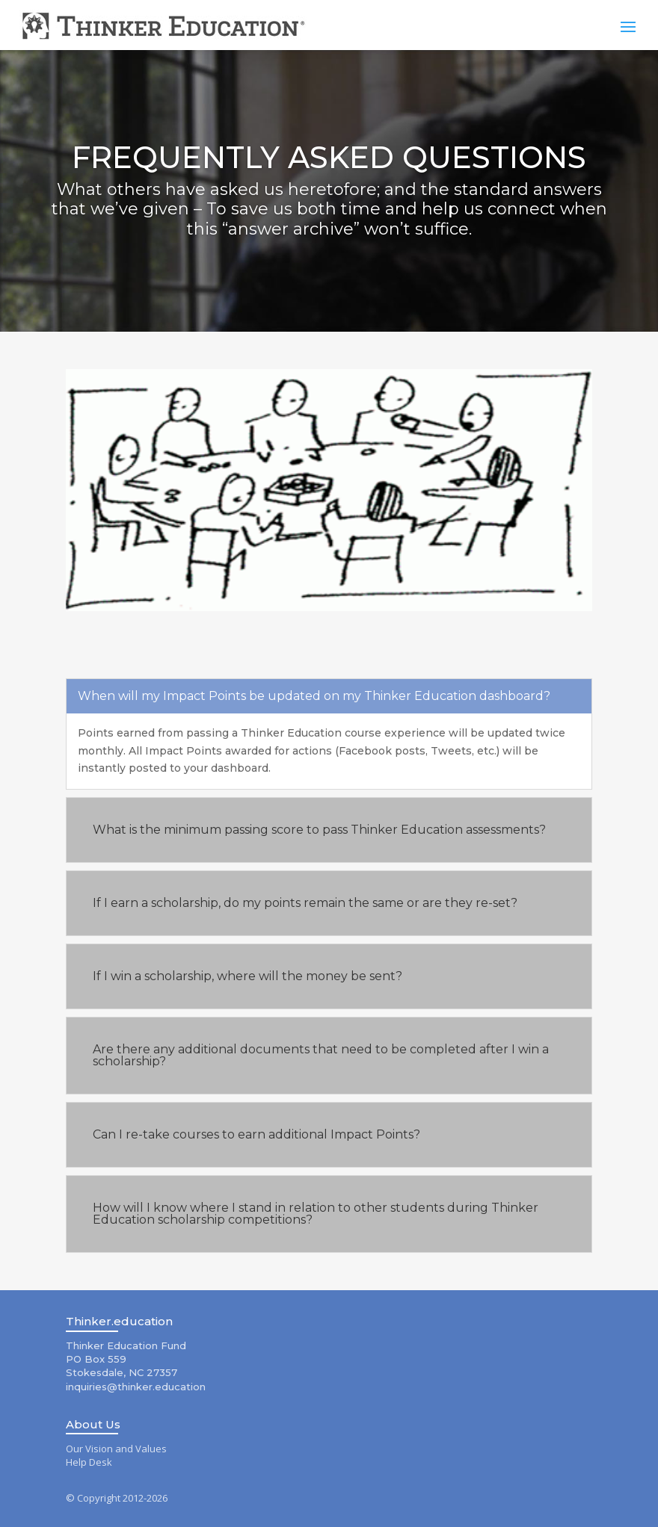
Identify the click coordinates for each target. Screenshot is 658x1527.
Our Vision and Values (116, 1448)
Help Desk (89, 1462)
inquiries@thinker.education (136, 1387)
